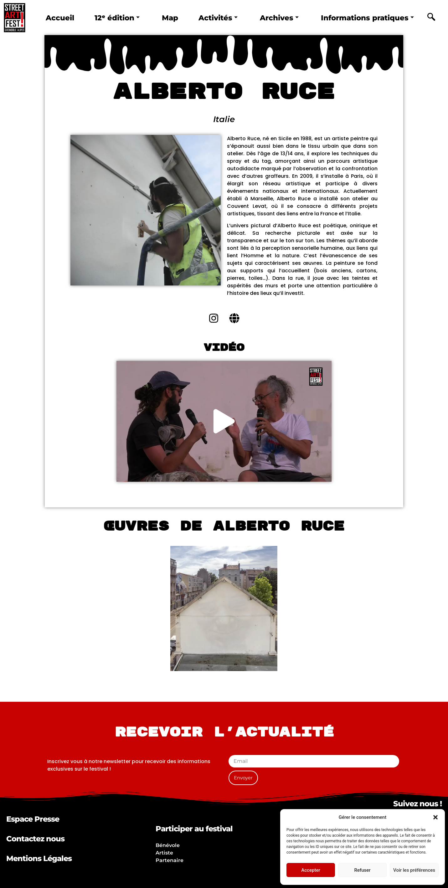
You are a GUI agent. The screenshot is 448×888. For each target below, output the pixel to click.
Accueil (60, 17)
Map (170, 17)
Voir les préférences (414, 870)
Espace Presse (32, 819)
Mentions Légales (39, 858)
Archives (279, 17)
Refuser (362, 870)
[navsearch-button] (431, 18)
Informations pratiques (367, 17)
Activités (218, 17)
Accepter (310, 870)
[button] (435, 817)
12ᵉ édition (117, 17)
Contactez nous (35, 838)
